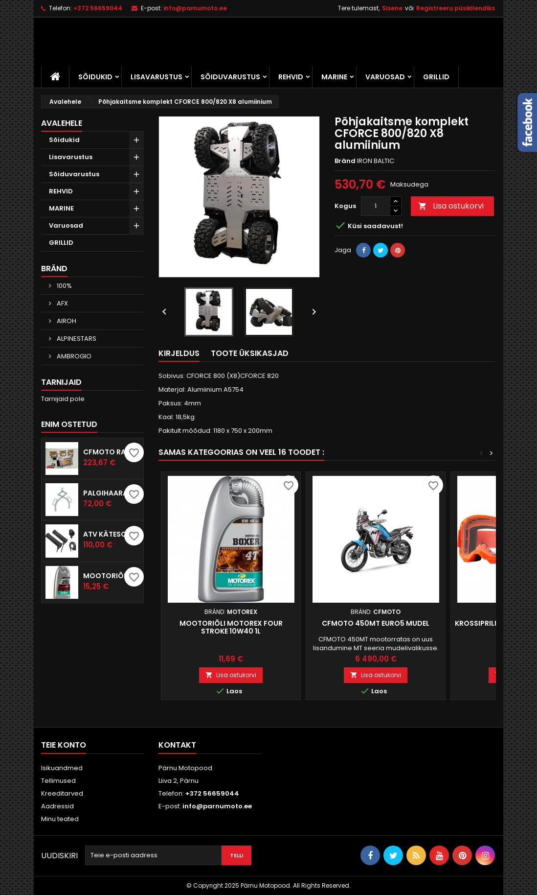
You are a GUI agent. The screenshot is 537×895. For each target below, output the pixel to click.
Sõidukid (95, 77)
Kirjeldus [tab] (179, 353)
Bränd (54, 268)
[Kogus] (375, 206)
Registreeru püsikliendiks (455, 8)
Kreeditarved (62, 793)
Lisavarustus (156, 77)
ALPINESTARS (75, 338)
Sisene (392, 8)
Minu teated (60, 819)
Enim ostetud (69, 424)
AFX (61, 303)
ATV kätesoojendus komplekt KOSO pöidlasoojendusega (111, 534)
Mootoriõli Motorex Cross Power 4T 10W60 (111, 576)
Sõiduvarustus (230, 77)
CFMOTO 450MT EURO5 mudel (375, 623)
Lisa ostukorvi (451, 206)
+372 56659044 (97, 8)
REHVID (290, 77)
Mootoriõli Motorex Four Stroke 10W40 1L (231, 627)
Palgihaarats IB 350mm (111, 493)
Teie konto (63, 745)
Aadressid (57, 806)
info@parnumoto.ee (195, 8)
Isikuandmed (62, 768)
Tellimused (58, 780)
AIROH (65, 321)
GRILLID (436, 77)
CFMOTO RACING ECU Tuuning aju (111, 452)
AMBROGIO (73, 356)
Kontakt (177, 745)
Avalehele (61, 123)
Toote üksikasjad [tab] (250, 353)
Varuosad (385, 77)
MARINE (334, 77)
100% (63, 285)
